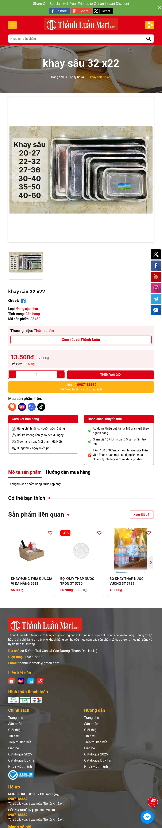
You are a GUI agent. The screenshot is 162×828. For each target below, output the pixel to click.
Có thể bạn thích (26, 498)
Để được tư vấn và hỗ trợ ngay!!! (81, 386)
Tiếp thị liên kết (19, 742)
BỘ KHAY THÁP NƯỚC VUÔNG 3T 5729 (126, 581)
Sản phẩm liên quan (36, 514)
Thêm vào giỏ (110, 374)
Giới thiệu (15, 730)
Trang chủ (15, 718)
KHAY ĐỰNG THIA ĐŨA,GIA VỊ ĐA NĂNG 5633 (31, 581)
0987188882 (34, 657)
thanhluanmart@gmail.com (38, 663)
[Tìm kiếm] (148, 38)
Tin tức (13, 736)
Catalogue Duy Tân (22, 760)
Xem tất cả (141, 514)
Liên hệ (13, 748)
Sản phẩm (15, 724)
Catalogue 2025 (20, 754)
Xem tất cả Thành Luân (81, 340)
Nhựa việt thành (20, 766)
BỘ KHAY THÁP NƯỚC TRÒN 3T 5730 (77, 581)
